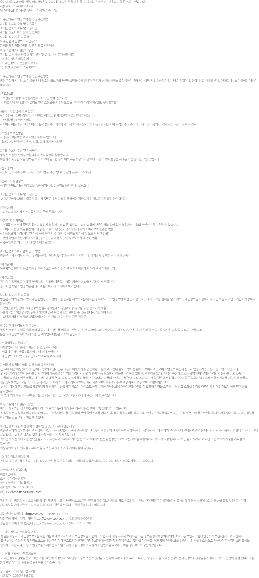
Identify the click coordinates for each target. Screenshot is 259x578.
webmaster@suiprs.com (25, 492)
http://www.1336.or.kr (42, 514)
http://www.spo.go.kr (50, 518)
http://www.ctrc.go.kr (50, 523)
